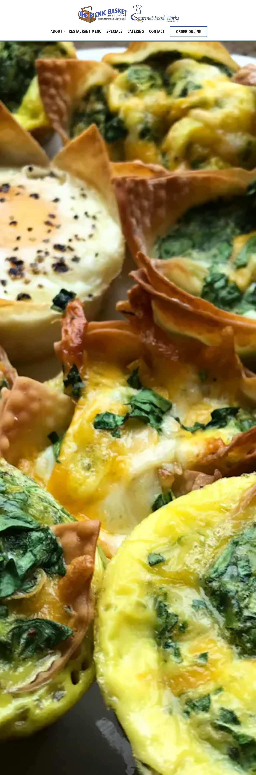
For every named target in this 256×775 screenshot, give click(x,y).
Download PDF (128, 635)
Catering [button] (135, 31)
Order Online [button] (188, 31)
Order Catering (128, 616)
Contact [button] (157, 31)
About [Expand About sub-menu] (57, 31)
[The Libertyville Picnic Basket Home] (128, 13)
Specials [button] (114, 31)
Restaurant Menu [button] (85, 31)
